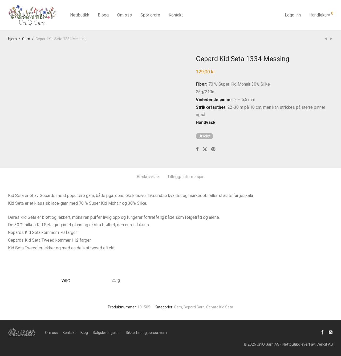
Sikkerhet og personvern (146, 332)
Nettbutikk (79, 15)
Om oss (124, 15)
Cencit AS (324, 344)
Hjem (12, 39)
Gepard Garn (194, 307)
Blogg (103, 15)
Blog (84, 332)
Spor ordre (150, 15)
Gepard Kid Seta (219, 307)
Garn (26, 39)
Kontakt (176, 15)
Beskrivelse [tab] (148, 176)
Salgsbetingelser (107, 332)
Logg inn (293, 15)
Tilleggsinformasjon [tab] (185, 176)
